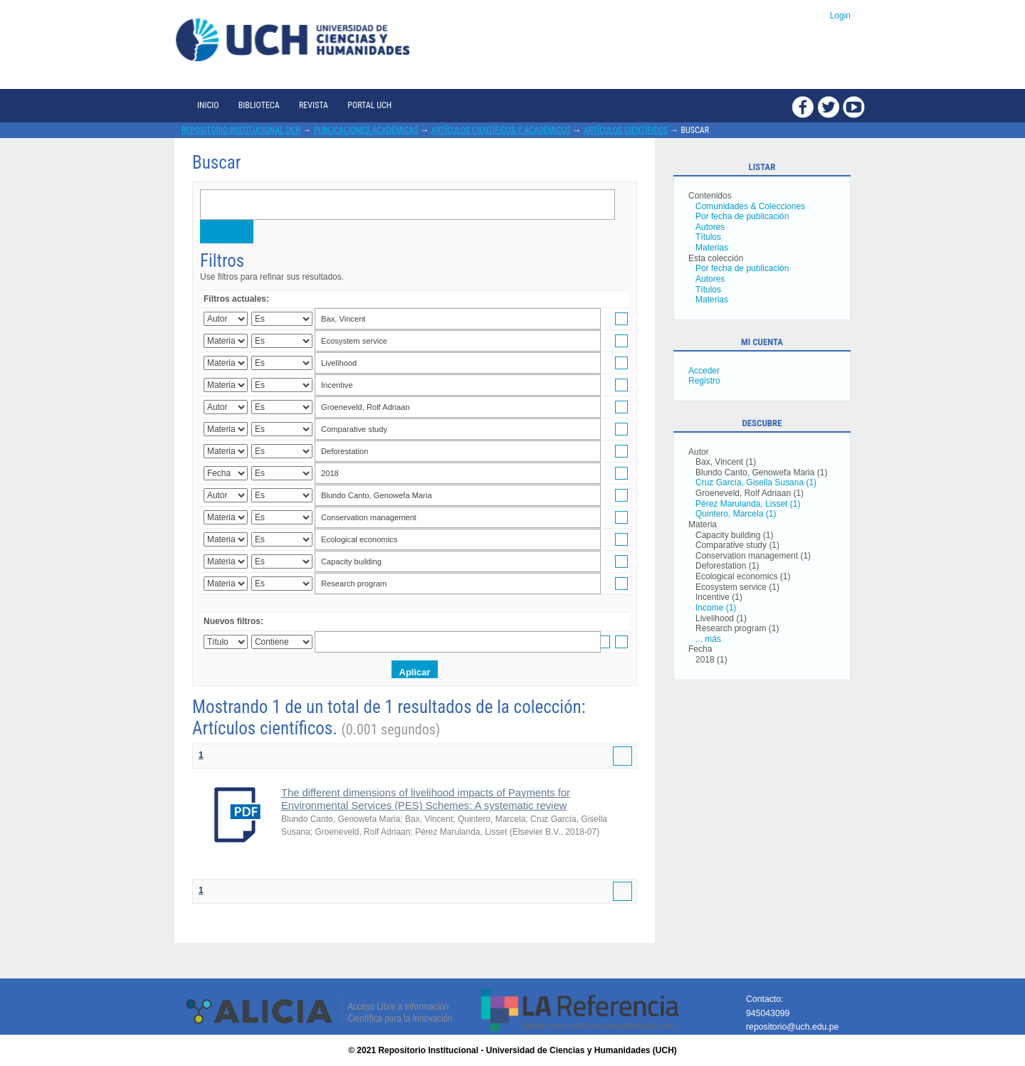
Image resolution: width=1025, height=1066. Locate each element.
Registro (704, 381)
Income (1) (715, 608)
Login (840, 16)
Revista (313, 105)
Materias (711, 248)
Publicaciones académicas (366, 130)
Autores (710, 227)
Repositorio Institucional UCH (241, 130)
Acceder (704, 371)
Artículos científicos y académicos (501, 130)
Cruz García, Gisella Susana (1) (755, 482)
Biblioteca (259, 105)
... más (708, 639)
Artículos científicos (626, 130)
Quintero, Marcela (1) (735, 514)
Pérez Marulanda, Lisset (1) (747, 504)
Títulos (708, 237)
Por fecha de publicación (742, 216)
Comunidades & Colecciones (750, 206)
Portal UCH (369, 105)
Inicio (208, 105)
